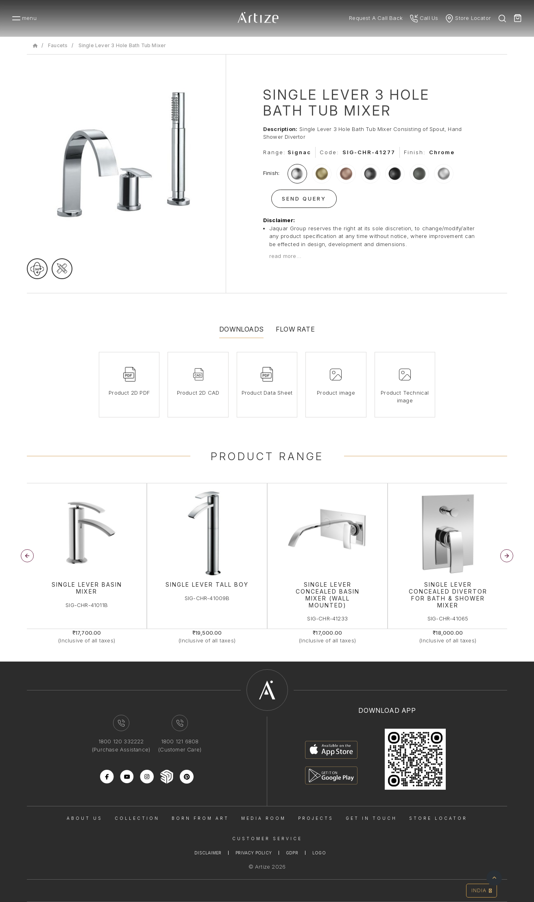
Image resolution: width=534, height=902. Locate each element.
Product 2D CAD (198, 392)
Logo (319, 852)
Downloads (241, 329)
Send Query (304, 198)
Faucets (58, 45)
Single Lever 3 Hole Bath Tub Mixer (122, 45)
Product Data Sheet (267, 392)
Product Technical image (405, 396)
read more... (285, 256)
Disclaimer (207, 852)
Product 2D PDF (129, 392)
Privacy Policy (253, 852)
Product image (336, 392)
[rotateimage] (37, 268)
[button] (506, 555)
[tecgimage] (62, 268)
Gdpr (292, 852)
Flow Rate (295, 329)
